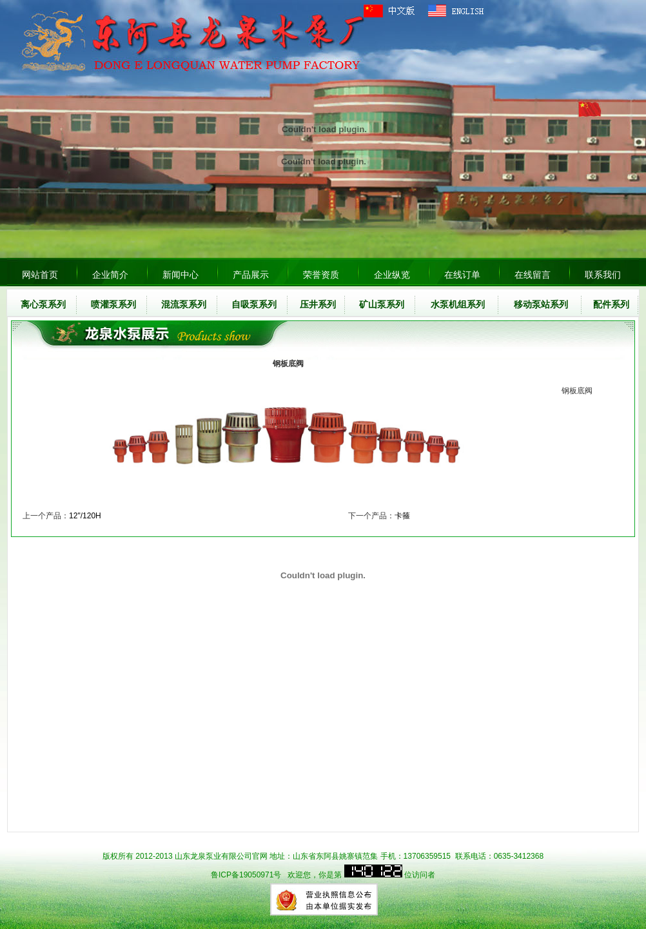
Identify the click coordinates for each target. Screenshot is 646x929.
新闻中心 (180, 274)
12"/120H (85, 515)
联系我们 (603, 274)
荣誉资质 (321, 274)
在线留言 (532, 274)
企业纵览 (392, 274)
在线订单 (462, 274)
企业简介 (110, 274)
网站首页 (40, 274)
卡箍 (402, 515)
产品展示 (251, 274)
